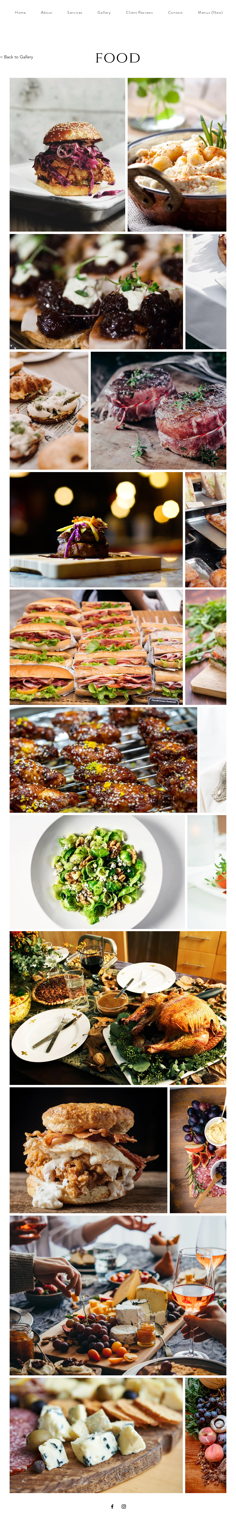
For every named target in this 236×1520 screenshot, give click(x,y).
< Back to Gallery (16, 57)
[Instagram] (124, 1506)
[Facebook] (112, 1506)
